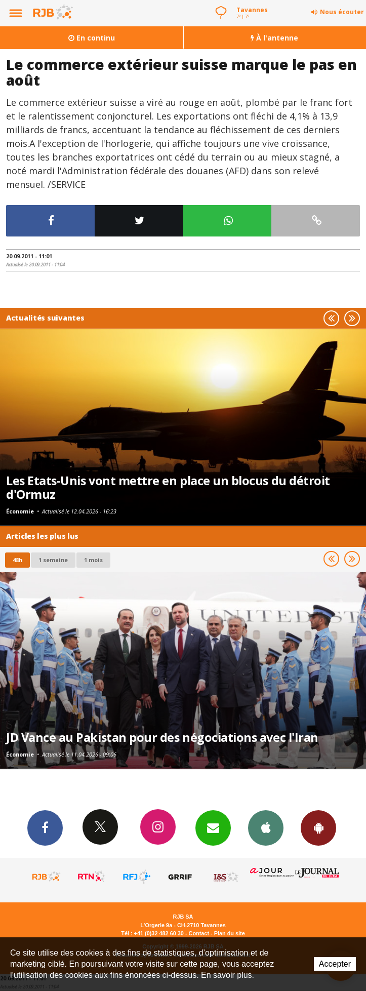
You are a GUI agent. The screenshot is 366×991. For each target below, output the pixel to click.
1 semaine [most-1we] (53, 560)
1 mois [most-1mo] (93, 560)
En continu (91, 38)
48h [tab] (17, 560)
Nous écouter (342, 12)
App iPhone (265, 827)
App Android (318, 827)
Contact (199, 933)
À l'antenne (274, 38)
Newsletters (213, 827)
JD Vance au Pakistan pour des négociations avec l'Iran (162, 737)
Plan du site (229, 933)
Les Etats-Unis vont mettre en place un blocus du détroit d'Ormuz (168, 487)
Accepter (335, 964)
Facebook (45, 827)
